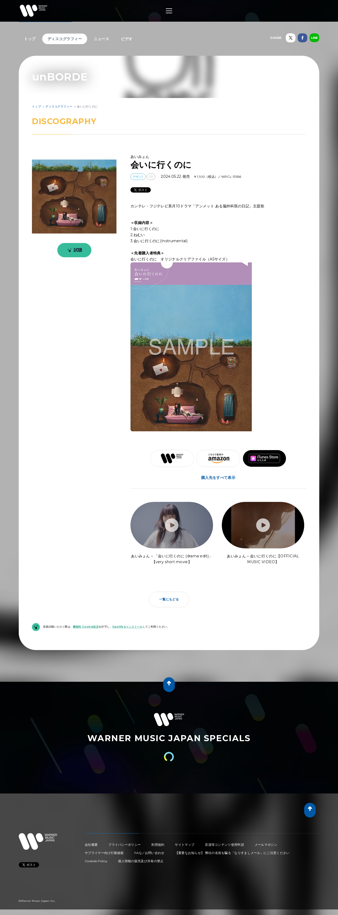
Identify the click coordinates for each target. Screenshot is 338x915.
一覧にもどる (169, 599)
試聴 (73, 250)
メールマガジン (266, 845)
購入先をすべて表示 (218, 477)
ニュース (101, 38)
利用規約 (157, 845)
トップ (30, 38)
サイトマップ (184, 845)
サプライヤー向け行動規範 (104, 853)
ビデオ (127, 38)
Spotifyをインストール (127, 626)
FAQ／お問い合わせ (149, 853)
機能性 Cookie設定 (86, 626)
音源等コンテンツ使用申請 (224, 845)
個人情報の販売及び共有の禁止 (140, 861)
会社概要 (91, 845)
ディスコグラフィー (65, 38)
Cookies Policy (96, 861)
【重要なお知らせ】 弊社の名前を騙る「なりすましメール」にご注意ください (232, 853)
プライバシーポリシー (124, 845)
